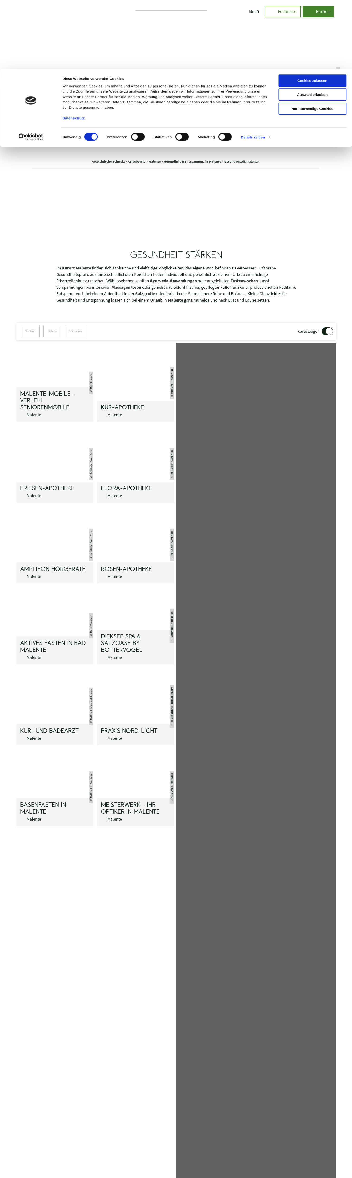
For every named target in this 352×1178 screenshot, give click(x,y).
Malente (155, 161)
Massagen (120, 287)
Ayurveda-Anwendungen (173, 281)
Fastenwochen (244, 281)
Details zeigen (253, 68)
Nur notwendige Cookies (312, 40)
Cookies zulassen (312, 12)
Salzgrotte (145, 293)
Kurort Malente (76, 268)
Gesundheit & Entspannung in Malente (193, 161)
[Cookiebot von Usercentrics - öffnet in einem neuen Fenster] (31, 68)
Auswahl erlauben (312, 26)
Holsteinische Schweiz (108, 161)
